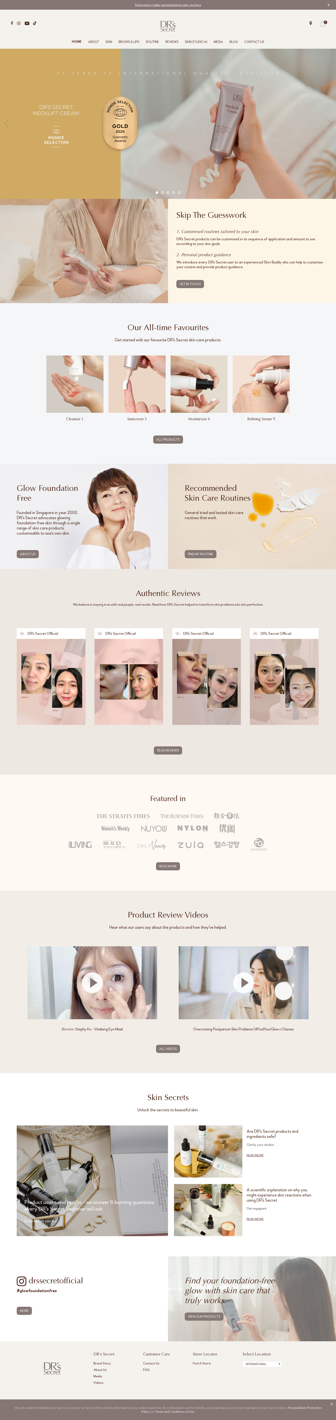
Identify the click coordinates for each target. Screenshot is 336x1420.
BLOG (234, 42)
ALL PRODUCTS (168, 440)
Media (97, 1376)
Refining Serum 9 (261, 419)
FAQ (146, 1370)
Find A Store (202, 1363)
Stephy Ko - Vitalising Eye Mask (92, 1029)
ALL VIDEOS (168, 1049)
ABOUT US (28, 554)
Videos (98, 1383)
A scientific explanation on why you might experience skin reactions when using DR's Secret (279, 1195)
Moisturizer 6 (199, 419)
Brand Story (102, 1363)
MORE (24, 1311)
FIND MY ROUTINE (200, 554)
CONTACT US (254, 42)
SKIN (108, 42)
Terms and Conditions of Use (174, 1411)
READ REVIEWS (168, 750)
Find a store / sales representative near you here (168, 5)
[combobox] (262, 1364)
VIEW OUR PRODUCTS (204, 1317)
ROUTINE (152, 42)
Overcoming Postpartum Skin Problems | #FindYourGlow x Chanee (244, 1029)
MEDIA (218, 42)
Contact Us (151, 1363)
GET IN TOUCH (190, 284)
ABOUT (93, 42)
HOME (77, 42)
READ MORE (168, 866)
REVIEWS (171, 42)
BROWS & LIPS (129, 42)
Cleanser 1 (75, 419)
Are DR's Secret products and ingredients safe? (272, 1134)
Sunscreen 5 (137, 419)
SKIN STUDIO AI (196, 42)
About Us (100, 1370)
